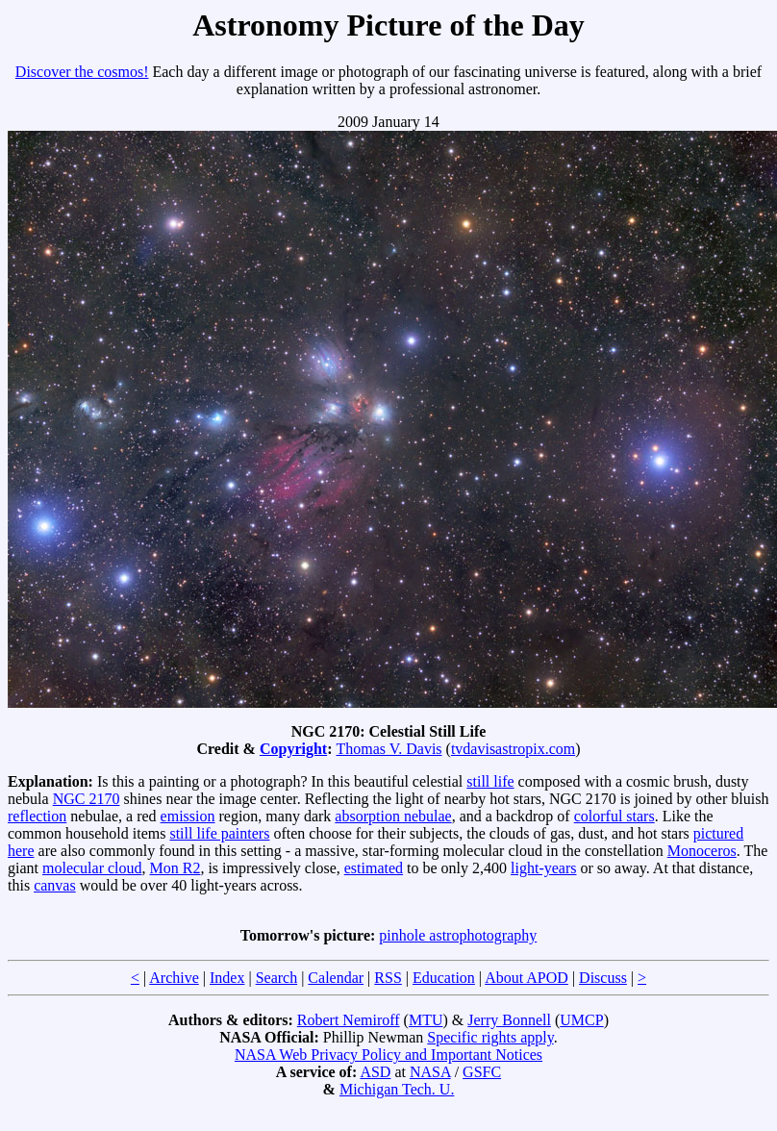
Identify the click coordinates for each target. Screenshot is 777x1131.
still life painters (219, 833)
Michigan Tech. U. (396, 1089)
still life (490, 781)
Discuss (603, 977)
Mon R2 (175, 868)
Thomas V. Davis (388, 749)
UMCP (581, 1020)
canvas (55, 885)
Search (277, 977)
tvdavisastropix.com (513, 749)
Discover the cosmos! (82, 71)
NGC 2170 (86, 799)
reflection (37, 816)
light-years (543, 868)
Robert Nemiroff (348, 1020)
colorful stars (614, 816)
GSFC (482, 1072)
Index (227, 977)
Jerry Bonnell (509, 1020)
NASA (430, 1072)
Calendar (335, 977)
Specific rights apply (490, 1037)
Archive (174, 977)
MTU (426, 1020)
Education (444, 977)
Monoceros (702, 850)
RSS (387, 977)
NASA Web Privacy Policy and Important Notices (388, 1054)
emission (188, 816)
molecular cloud (92, 868)
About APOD (526, 977)
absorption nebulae (393, 816)
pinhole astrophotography (458, 935)
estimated (373, 868)
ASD (375, 1072)
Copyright (293, 749)
